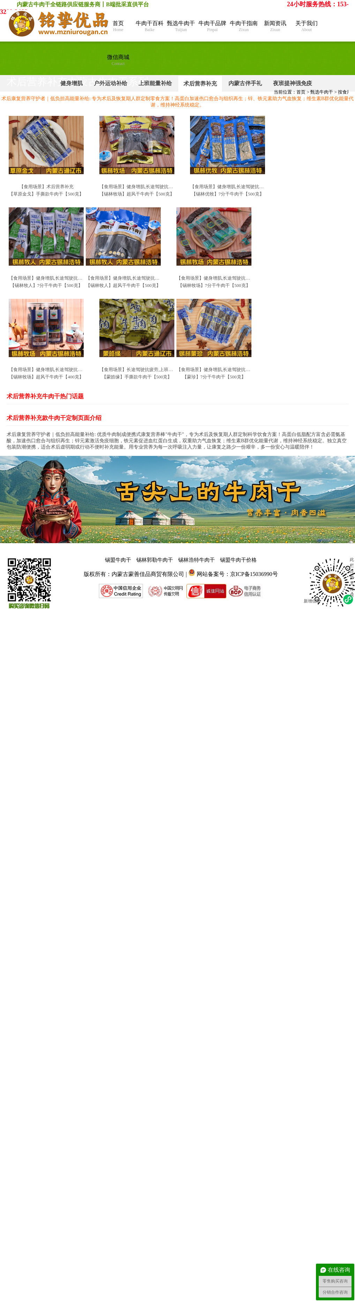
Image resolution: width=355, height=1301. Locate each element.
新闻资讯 (275, 26)
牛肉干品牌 (212, 26)
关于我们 (306, 26)
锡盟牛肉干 (118, 560)
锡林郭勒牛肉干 (154, 560)
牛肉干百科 (149, 26)
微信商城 (118, 60)
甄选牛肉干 (181, 26)
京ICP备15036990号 (254, 574)
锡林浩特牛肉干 (196, 560)
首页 (118, 26)
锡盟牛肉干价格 (238, 560)
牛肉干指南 (243, 26)
